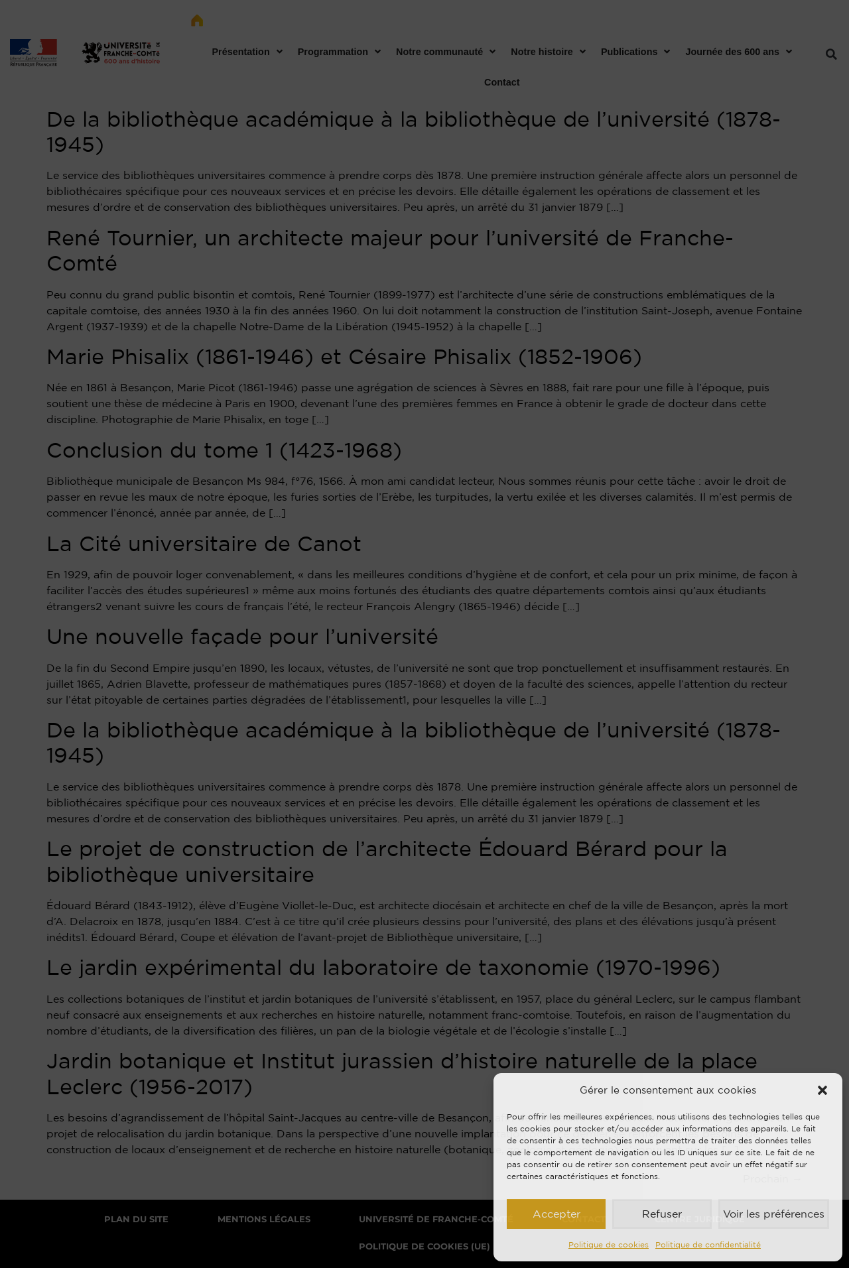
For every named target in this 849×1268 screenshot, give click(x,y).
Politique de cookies (608, 1244)
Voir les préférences (773, 1214)
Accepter (556, 1214)
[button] (822, 1090)
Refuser (661, 1214)
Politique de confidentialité (708, 1244)
